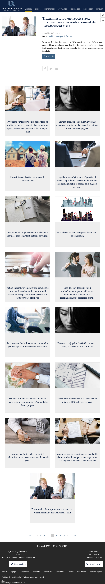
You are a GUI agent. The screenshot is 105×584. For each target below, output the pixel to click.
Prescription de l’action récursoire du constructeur (27, 179)
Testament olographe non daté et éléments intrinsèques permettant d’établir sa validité (27, 234)
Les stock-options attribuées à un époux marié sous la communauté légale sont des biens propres (27, 402)
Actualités (62, 9)
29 (48, 535)
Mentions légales (95, 571)
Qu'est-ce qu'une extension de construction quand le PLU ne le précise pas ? (77, 401)
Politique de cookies (30, 577)
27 (40, 535)
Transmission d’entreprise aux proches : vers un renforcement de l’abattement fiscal (52, 511)
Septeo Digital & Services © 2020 (14, 583)
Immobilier (88, 9)
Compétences (49, 9)
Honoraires (75, 9)
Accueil (28, 9)
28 (44, 535)
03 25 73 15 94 (11, 557)
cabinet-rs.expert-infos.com (60, 36)
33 (64, 535)
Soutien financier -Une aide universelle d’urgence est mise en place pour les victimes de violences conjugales (78, 125)
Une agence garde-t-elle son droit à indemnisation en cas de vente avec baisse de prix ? (27, 457)
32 (60, 535)
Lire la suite (49, 56)
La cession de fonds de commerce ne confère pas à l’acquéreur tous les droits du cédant (27, 345)
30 (52, 535)
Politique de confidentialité (12, 577)
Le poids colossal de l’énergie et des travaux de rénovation (77, 234)
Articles (42, 577)
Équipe (38, 9)
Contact (99, 9)
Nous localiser (20, 564)
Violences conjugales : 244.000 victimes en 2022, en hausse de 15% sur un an (77, 345)
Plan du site (81, 571)
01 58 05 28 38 (96, 557)
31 (56, 535)
